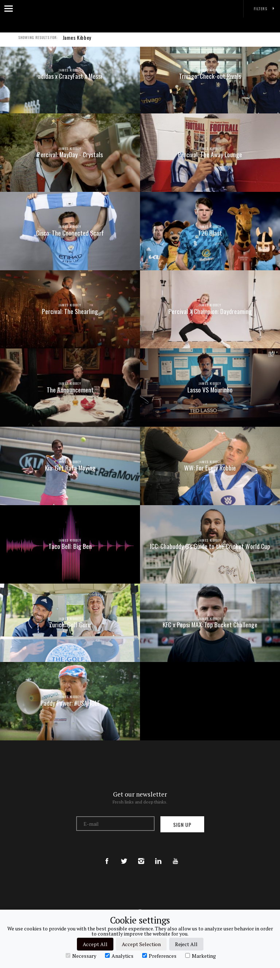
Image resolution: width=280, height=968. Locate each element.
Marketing (200, 955)
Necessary (81, 955)
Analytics (119, 955)
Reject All (186, 944)
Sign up (182, 824)
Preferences (159, 955)
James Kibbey (77, 42)
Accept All (95, 944)
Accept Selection (141, 944)
